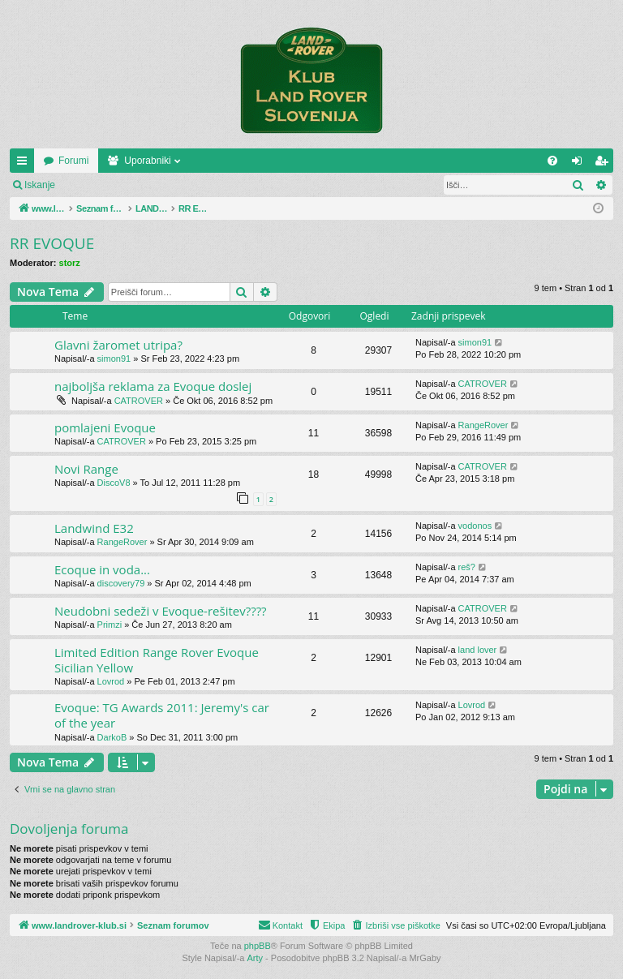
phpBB (257, 946)
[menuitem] (552, 160)
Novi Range (86, 469)
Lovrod (111, 681)
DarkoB (112, 737)
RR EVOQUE (52, 243)
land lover (477, 650)
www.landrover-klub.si (91, 160)
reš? (466, 567)
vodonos (475, 525)
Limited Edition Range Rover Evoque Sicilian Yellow (156, 660)
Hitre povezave (25, 164)
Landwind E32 (94, 528)
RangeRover (483, 425)
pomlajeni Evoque (105, 427)
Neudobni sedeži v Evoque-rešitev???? (160, 611)
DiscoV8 (114, 482)
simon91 (114, 358)
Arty (255, 958)
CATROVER (138, 401)
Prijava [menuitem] (580, 164)
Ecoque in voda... (102, 569)
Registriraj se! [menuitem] (604, 164)
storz (69, 263)
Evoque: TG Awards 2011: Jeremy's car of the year (161, 715)
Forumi (188, 160)
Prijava (94, 185)
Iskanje (39, 185)
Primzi (109, 624)
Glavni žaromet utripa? (118, 345)
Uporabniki (261, 160)
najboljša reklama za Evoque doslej (152, 386)
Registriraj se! (161, 185)
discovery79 (121, 583)
